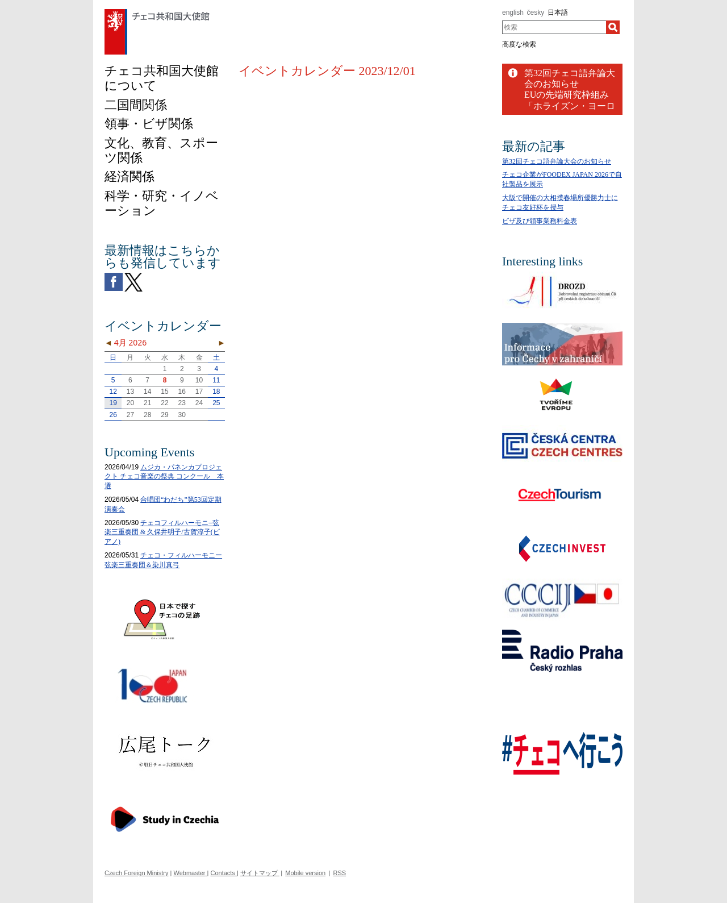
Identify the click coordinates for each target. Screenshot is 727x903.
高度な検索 (519, 44)
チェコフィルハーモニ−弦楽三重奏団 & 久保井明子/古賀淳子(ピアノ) (162, 532)
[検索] (613, 27)
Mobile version (305, 872)
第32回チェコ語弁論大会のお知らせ (556, 161)
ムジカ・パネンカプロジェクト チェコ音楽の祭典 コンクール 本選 (164, 476)
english (513, 12)
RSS (339, 872)
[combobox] (554, 27)
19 (112, 403)
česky (536, 12)
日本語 (558, 12)
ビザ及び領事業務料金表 (539, 221)
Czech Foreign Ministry (136, 872)
